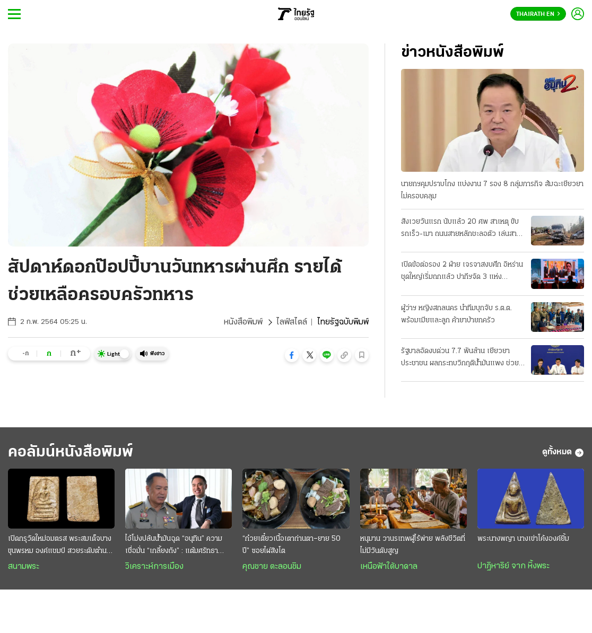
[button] (292, 355)
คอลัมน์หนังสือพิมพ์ (70, 452)
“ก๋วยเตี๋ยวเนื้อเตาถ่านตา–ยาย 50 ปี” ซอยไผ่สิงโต (291, 545)
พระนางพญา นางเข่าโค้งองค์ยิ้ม (523, 539)
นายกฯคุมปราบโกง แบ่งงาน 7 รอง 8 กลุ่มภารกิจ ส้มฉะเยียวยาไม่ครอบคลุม (492, 190)
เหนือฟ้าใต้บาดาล (388, 566)
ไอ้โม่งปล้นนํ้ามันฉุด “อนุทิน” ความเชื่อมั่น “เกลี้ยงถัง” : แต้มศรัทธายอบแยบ (173, 546)
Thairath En (538, 14)
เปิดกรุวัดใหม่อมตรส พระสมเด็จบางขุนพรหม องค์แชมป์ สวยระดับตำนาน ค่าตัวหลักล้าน (61, 546)
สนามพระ (23, 566)
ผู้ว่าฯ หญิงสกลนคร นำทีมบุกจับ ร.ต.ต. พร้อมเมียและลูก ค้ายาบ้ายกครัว (456, 314)
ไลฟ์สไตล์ (291, 322)
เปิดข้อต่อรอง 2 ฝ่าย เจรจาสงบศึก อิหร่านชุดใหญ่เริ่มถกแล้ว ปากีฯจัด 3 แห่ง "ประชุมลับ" (462, 272)
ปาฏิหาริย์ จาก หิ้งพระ (513, 566)
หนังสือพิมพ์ (243, 322)
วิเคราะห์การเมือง (154, 566)
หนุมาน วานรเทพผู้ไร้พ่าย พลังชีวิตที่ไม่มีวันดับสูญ (412, 545)
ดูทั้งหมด (563, 453)
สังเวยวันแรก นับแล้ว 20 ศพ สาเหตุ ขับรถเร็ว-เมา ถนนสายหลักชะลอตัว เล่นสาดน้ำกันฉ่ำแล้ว (461, 229)
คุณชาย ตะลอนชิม (271, 566)
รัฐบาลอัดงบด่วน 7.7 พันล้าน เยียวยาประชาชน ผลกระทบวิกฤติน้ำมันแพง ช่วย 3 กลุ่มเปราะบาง (460, 358)
